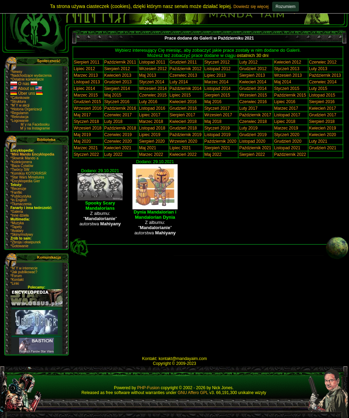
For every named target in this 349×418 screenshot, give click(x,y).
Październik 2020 (220, 141)
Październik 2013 (325, 75)
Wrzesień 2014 (153, 88)
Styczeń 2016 (117, 101)
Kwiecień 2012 (287, 62)
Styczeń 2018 (86, 121)
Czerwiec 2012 (322, 62)
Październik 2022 (290, 154)
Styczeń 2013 (286, 68)
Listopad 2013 (87, 82)
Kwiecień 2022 (183, 154)
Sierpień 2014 (117, 88)
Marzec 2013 (86, 75)
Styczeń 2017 (217, 108)
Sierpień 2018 (322, 121)
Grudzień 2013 (118, 82)
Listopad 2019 (217, 134)
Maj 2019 (82, 134)
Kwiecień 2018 (183, 121)
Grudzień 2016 (183, 108)
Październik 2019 (186, 134)
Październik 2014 (186, 88)
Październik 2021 (255, 147)
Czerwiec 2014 (322, 82)
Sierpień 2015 (217, 95)
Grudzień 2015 (87, 101)
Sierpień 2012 (117, 68)
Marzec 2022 (151, 154)
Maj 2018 (212, 121)
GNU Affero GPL (193, 392)
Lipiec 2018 (284, 121)
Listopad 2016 (152, 108)
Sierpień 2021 (217, 147)
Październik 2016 (120, 108)
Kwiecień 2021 (117, 147)
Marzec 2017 (286, 108)
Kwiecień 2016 (183, 101)
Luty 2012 (248, 62)
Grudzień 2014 (253, 88)
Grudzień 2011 (183, 62)
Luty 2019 (248, 128)
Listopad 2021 (287, 147)
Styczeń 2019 (217, 128)
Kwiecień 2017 (322, 108)
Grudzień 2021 (322, 147)
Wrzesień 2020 (183, 141)
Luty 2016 (148, 101)
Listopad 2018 (152, 128)
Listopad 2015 (322, 95)
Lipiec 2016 (284, 101)
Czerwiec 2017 (118, 114)
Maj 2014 (282, 82)
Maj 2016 (212, 101)
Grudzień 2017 (322, 114)
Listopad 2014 (217, 88)
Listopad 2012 (217, 68)
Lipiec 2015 (180, 95)
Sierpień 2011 (86, 62)
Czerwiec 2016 (253, 101)
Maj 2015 (112, 95)
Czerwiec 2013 (183, 75)
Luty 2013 (318, 68)
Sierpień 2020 (152, 141)
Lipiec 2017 (149, 114)
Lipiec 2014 (84, 88)
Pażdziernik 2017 (255, 114)
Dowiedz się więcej (250, 6)
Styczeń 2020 (286, 134)
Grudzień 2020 (287, 141)
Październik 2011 (120, 62)
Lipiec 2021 (180, 147)
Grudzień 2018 (183, 128)
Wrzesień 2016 (88, 108)
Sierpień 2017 (182, 114)
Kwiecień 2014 (252, 82)
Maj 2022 (212, 154)
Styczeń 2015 (286, 88)
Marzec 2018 (151, 121)
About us (26, 88)
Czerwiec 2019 (118, 134)
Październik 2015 (290, 95)
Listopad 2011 (152, 62)
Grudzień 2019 (253, 134)
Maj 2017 (82, 114)
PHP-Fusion (148, 387)
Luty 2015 (318, 88)
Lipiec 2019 (149, 134)
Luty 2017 (248, 108)
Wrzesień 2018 (88, 128)
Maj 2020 (82, 141)
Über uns (26, 93)
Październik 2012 (186, 68)
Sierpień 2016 (322, 101)
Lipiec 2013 (215, 75)
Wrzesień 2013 (288, 75)
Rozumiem (285, 6)
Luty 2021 (318, 141)
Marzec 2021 (86, 147)
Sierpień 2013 (252, 75)
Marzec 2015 (86, 95)
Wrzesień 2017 (218, 114)
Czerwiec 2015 (153, 95)
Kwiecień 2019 (322, 128)
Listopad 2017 (287, 114)
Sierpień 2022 (252, 154)
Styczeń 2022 (86, 154)
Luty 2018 (113, 121)
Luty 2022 (113, 154)
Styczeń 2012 (217, 62)
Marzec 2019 (286, 128)
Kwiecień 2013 (117, 75)
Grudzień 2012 (253, 68)
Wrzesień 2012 (153, 68)
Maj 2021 (147, 147)
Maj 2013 (147, 75)
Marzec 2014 (216, 82)
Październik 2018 (120, 128)
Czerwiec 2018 (253, 121)
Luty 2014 (179, 82)
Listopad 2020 (252, 141)
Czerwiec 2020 (118, 141)
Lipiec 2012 (84, 68)
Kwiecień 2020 (322, 134)
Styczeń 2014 (151, 82)
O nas (24, 83)
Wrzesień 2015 (253, 95)
